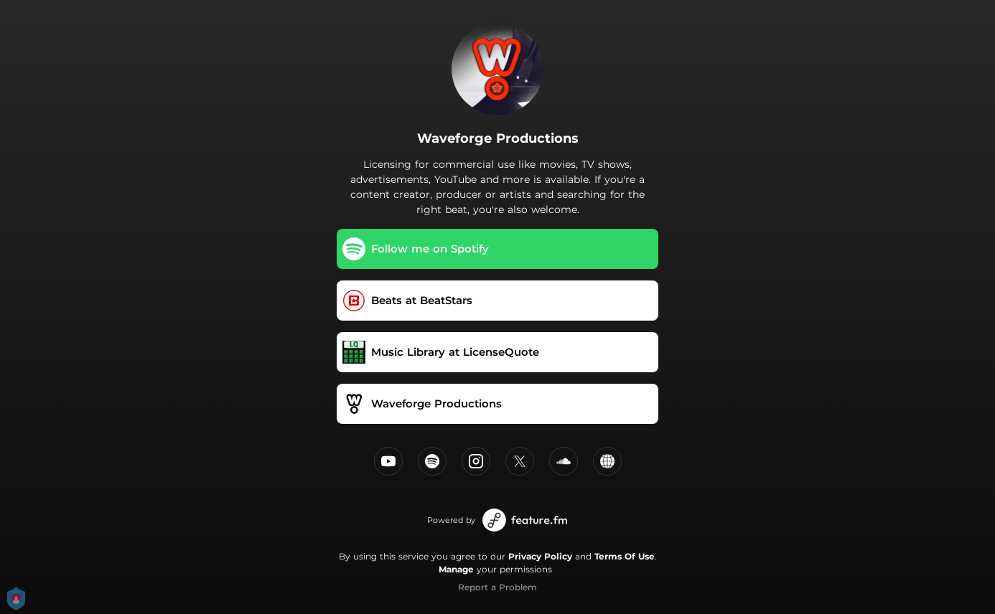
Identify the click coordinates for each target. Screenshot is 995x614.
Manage (456, 569)
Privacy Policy (540, 556)
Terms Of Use (624, 556)
